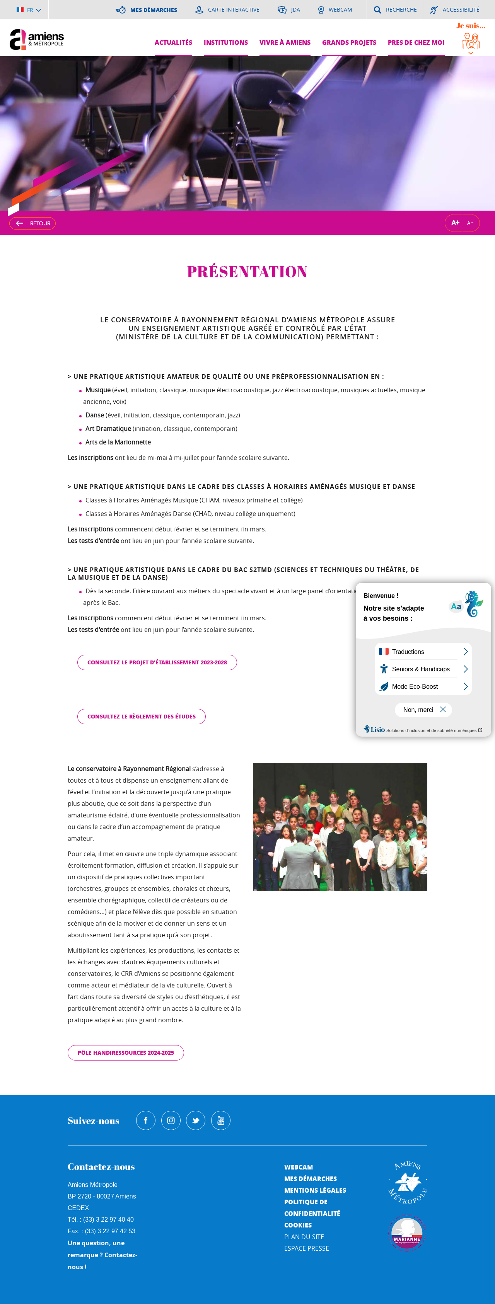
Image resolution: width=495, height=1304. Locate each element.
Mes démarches (310, 1178)
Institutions (226, 42)
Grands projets (349, 42)
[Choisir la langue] (28, 9)
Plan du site (304, 1237)
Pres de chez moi (416, 42)
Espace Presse (306, 1248)
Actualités (173, 42)
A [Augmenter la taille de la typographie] (453, 223)
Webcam (298, 1167)
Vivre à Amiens (285, 42)
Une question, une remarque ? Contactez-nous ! (102, 1255)
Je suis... (470, 25)
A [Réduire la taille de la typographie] (468, 222)
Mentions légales (315, 1190)
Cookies (298, 1225)
